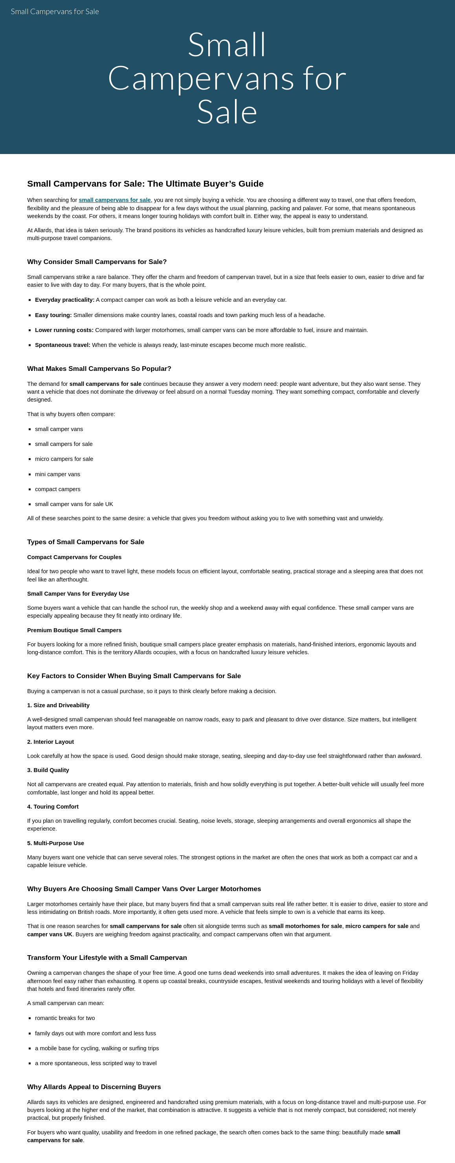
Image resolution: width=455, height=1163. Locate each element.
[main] (227, 77)
